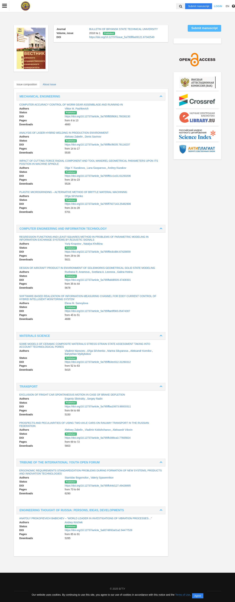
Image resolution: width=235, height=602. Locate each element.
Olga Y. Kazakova (75, 167)
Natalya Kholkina (93, 243)
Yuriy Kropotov (73, 243)
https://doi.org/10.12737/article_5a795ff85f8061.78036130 (97, 116)
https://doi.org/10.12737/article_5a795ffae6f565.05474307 (97, 311)
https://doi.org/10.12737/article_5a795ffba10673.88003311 (98, 406)
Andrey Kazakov (117, 167)
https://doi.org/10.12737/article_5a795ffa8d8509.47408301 (98, 279)
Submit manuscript (198, 6)
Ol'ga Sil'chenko (74, 196)
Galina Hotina (125, 271)
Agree (197, 595)
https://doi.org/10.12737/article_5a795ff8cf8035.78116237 (97, 144)
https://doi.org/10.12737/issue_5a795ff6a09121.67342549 (121, 37)
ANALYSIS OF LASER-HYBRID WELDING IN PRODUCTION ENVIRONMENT (64, 132)
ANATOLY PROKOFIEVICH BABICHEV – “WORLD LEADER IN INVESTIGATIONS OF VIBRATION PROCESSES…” (85, 518)
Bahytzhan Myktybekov (78, 353)
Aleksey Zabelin (74, 136)
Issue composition (27, 84)
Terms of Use (182, 594)
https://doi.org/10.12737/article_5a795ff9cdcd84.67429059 (98, 251)
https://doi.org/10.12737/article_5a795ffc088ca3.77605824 (98, 437)
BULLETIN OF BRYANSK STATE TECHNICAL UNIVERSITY (123, 29)
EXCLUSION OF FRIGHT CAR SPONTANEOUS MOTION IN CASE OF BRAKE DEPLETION (72, 394)
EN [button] (227, 6)
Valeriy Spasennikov (102, 477)
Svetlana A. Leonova (104, 271)
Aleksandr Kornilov (141, 350)
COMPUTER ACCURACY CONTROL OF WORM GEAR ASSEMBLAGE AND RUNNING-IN (71, 104)
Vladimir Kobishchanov (98, 429)
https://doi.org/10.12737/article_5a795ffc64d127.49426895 (98, 485)
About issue (49, 84)
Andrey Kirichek (74, 522)
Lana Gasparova (96, 167)
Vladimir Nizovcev (75, 350)
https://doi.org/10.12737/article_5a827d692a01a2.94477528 (98, 530)
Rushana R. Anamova (77, 271)
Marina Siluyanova (118, 350)
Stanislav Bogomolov (77, 477)
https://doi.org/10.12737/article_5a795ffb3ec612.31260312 (98, 361)
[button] (4, 5)
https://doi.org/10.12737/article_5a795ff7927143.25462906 (98, 203)
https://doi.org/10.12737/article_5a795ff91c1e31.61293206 (98, 175)
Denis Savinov (93, 136)
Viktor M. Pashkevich (76, 108)
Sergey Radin (95, 398)
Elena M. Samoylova (76, 303)
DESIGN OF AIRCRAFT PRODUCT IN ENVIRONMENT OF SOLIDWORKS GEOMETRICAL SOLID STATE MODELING (87, 267)
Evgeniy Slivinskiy (75, 398)
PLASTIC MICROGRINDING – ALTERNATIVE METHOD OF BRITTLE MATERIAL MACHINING (73, 192)
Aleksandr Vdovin (123, 429)
